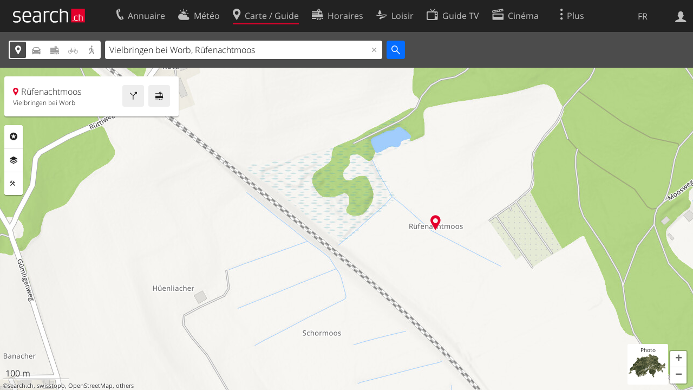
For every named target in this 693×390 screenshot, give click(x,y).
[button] (678, 359)
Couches (13, 160)
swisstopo (51, 385)
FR (643, 16)
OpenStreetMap (90, 385)
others (125, 385)
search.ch (21, 385)
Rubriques (13, 136)
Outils (13, 183)
